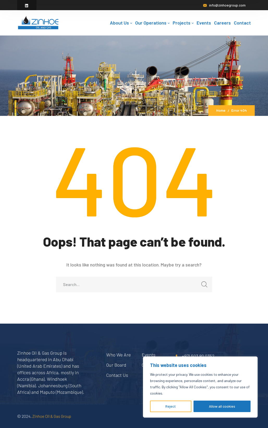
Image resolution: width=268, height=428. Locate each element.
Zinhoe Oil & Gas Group (51, 416)
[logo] (38, 22)
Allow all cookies (222, 406)
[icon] (27, 5)
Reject (170, 406)
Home (221, 110)
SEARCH (203, 285)
